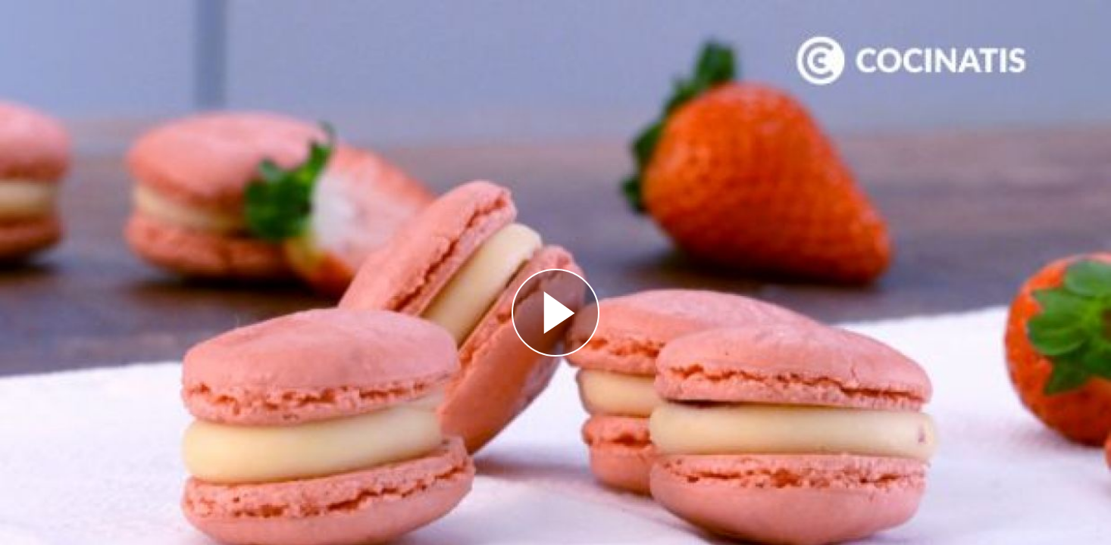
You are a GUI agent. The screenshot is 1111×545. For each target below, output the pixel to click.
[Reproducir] (555, 313)
